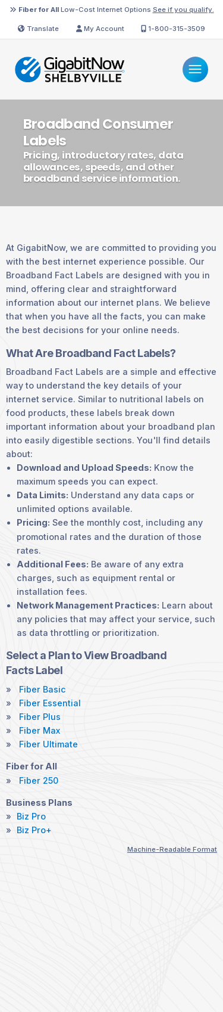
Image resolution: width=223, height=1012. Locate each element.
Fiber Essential (50, 703)
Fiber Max (39, 731)
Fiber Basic (42, 689)
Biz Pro (31, 816)
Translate (38, 28)
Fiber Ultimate (48, 744)
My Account (100, 28)
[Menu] (195, 69)
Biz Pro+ (34, 830)
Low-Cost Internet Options (112, 9)
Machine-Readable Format (172, 849)
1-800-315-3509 (173, 28)
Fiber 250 (38, 781)
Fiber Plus (40, 717)
